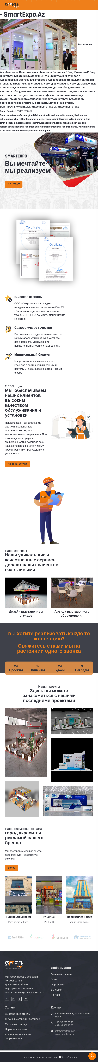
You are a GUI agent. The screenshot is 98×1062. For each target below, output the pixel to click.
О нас (54, 979)
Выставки (56, 989)
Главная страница (61, 974)
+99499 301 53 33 (64, 1025)
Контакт (14, 184)
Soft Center (71, 1057)
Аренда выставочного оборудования (72, 614)
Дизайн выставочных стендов (26, 614)
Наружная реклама (16, 1029)
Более (11, 867)
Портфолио (57, 984)
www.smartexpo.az (65, 1034)
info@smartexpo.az (65, 1031)
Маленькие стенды (16, 1024)
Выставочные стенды (17, 1014)
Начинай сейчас (18, 464)
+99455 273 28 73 (64, 1022)
